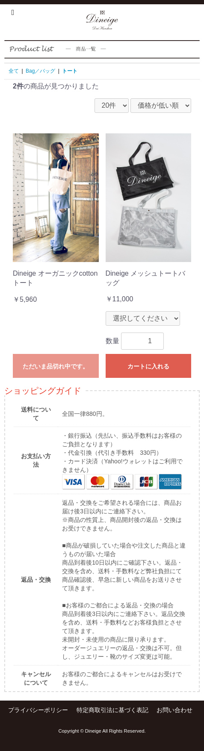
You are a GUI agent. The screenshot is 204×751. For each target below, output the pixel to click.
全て (14, 71)
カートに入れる (148, 366)
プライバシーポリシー (38, 710)
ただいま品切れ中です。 (56, 366)
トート (69, 71)
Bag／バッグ (40, 71)
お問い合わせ (174, 710)
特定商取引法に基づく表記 (112, 710)
